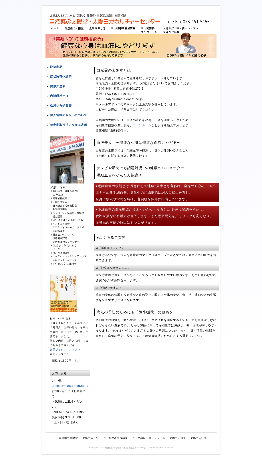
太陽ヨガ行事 (171, 32)
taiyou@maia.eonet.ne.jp (70, 385)
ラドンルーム (142, 125)
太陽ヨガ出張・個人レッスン (180, 28)
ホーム (55, 28)
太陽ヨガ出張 (178, 438)
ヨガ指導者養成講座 (123, 28)
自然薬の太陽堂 (74, 28)
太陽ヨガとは (97, 28)
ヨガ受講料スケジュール (149, 30)
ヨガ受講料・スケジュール (148, 438)
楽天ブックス (58, 349)
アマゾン (74, 349)
